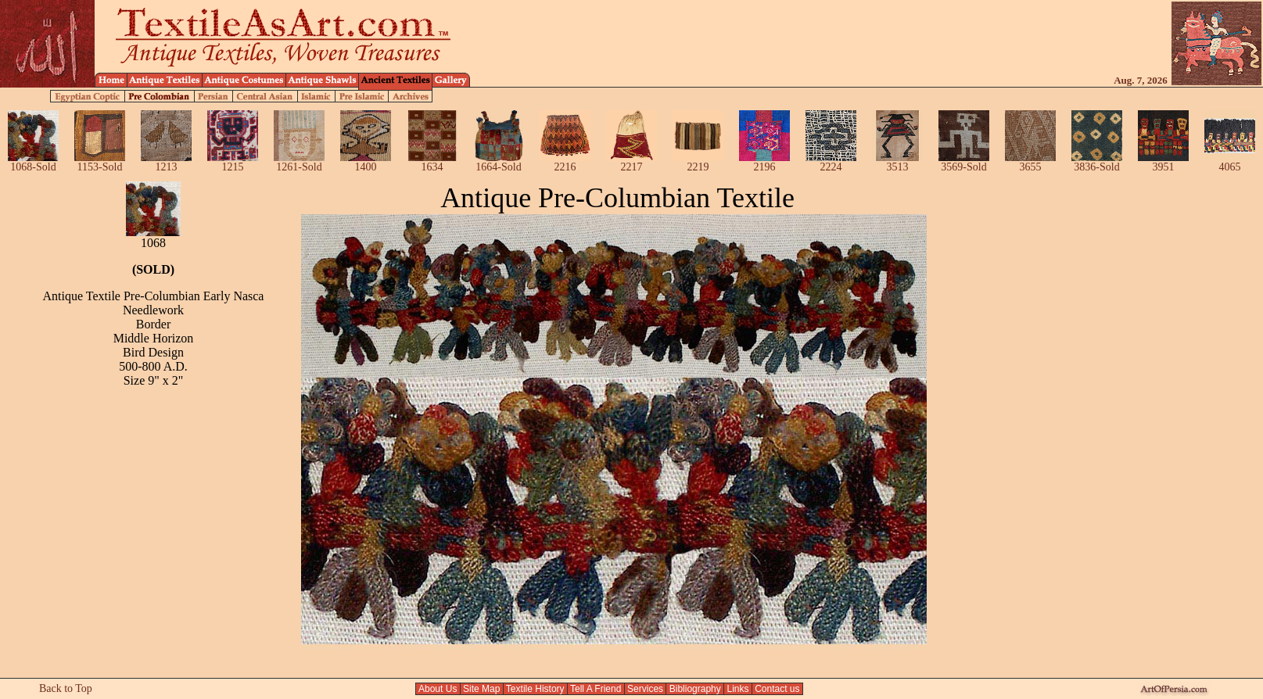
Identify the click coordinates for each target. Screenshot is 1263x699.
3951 (1163, 162)
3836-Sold (1096, 162)
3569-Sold (963, 162)
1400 (365, 162)
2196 (764, 162)
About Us (437, 688)
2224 (831, 162)
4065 (1229, 162)
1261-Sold (299, 162)
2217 (631, 162)
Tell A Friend (596, 688)
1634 (432, 162)
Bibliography (694, 688)
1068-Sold (33, 162)
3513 (897, 162)
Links (738, 688)
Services (645, 688)
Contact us (777, 688)
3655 (1030, 162)
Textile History (535, 688)
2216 (565, 162)
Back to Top (65, 688)
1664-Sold (498, 162)
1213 (166, 162)
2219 (698, 162)
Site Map (482, 688)
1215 (232, 162)
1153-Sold (99, 162)
